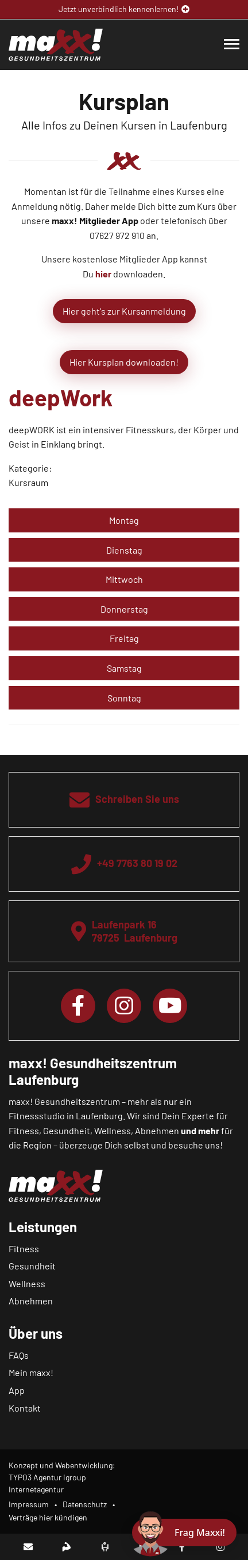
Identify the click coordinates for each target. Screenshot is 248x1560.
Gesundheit (32, 1265)
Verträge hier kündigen (48, 1517)
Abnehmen (31, 1300)
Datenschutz (85, 1504)
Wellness (27, 1283)
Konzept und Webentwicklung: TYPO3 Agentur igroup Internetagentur (62, 1477)
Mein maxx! (31, 1372)
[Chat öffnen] (184, 1532)
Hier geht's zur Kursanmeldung (124, 310)
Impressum (29, 1504)
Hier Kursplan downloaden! (124, 361)
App (17, 1390)
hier (103, 273)
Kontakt (25, 1407)
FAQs (19, 1355)
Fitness (24, 1248)
